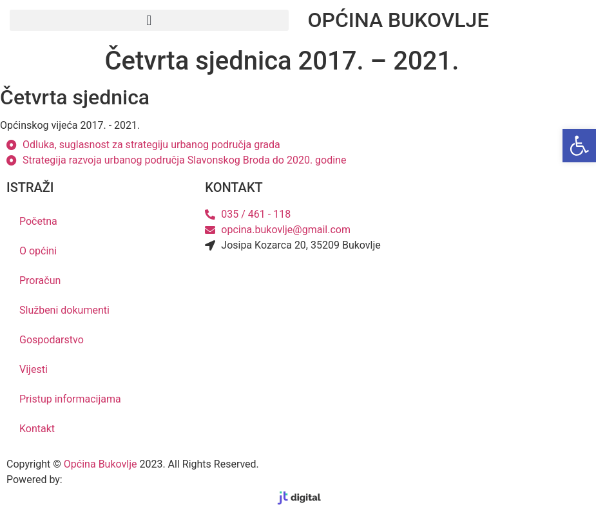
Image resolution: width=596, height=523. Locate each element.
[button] (149, 20)
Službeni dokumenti (64, 310)
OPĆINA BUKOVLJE (398, 20)
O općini (38, 251)
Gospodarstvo (51, 340)
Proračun (40, 280)
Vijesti (33, 369)
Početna (38, 221)
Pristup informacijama (70, 399)
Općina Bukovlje (100, 464)
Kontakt (37, 429)
